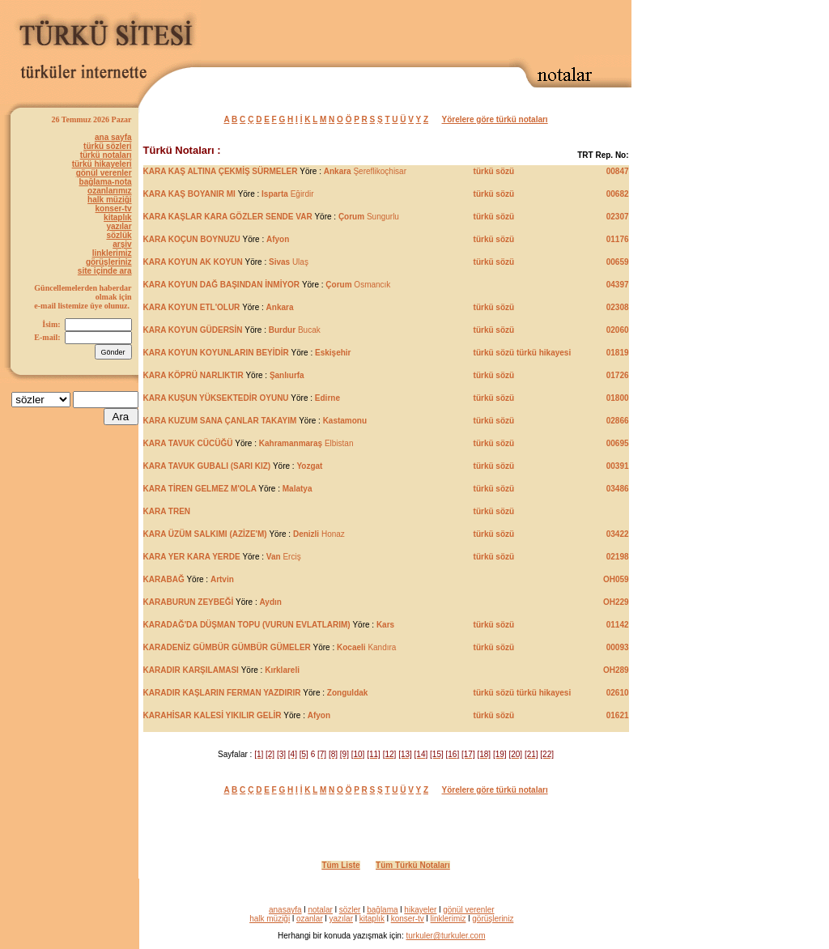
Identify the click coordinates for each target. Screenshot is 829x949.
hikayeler (420, 909)
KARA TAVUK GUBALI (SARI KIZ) (207, 466)
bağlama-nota (105, 181)
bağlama (382, 909)
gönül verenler (104, 172)
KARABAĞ (164, 579)
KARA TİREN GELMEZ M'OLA (200, 488)
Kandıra (366, 647)
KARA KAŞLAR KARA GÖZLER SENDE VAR (227, 216)
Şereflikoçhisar (365, 171)
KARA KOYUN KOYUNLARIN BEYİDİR (216, 352)
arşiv (122, 244)
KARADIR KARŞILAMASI (191, 670)
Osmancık (357, 284)
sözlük (118, 235)
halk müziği (109, 199)
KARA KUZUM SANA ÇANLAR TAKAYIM (220, 420)
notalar (320, 909)
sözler (350, 909)
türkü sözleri (107, 146)
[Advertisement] (442, 30)
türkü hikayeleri (102, 164)
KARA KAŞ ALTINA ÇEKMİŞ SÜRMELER (220, 171)
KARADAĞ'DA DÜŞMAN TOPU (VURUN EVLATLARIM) (247, 624)
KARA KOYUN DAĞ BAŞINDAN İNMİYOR (221, 284)
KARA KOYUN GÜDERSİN (193, 330)
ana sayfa (113, 137)
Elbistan (306, 443)
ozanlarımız (109, 190)
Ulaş (288, 261)
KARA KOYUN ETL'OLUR (193, 307)
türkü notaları (106, 155)
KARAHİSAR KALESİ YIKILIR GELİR (212, 715)
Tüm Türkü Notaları (413, 865)
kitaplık (117, 217)
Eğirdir (287, 193)
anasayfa (285, 909)
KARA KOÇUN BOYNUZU (191, 239)
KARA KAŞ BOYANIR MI (189, 193)
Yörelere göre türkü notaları (495, 119)
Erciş (283, 556)
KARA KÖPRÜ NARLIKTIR (193, 375)
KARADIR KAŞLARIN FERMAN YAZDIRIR (222, 692)
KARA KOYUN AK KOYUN (193, 261)
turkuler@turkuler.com (446, 935)
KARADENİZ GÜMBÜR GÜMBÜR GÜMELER (227, 647)
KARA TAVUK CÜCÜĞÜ (188, 443)
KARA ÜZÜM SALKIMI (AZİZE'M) (205, 534)
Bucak (295, 330)
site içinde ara (105, 270)
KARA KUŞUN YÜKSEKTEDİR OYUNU (216, 398)
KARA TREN (167, 511)
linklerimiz (112, 253)
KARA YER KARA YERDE (193, 556)
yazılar (118, 226)
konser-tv (114, 208)
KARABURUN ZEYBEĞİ (188, 602)
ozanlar (309, 918)
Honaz (319, 534)
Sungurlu (368, 216)
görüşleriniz (109, 261)
